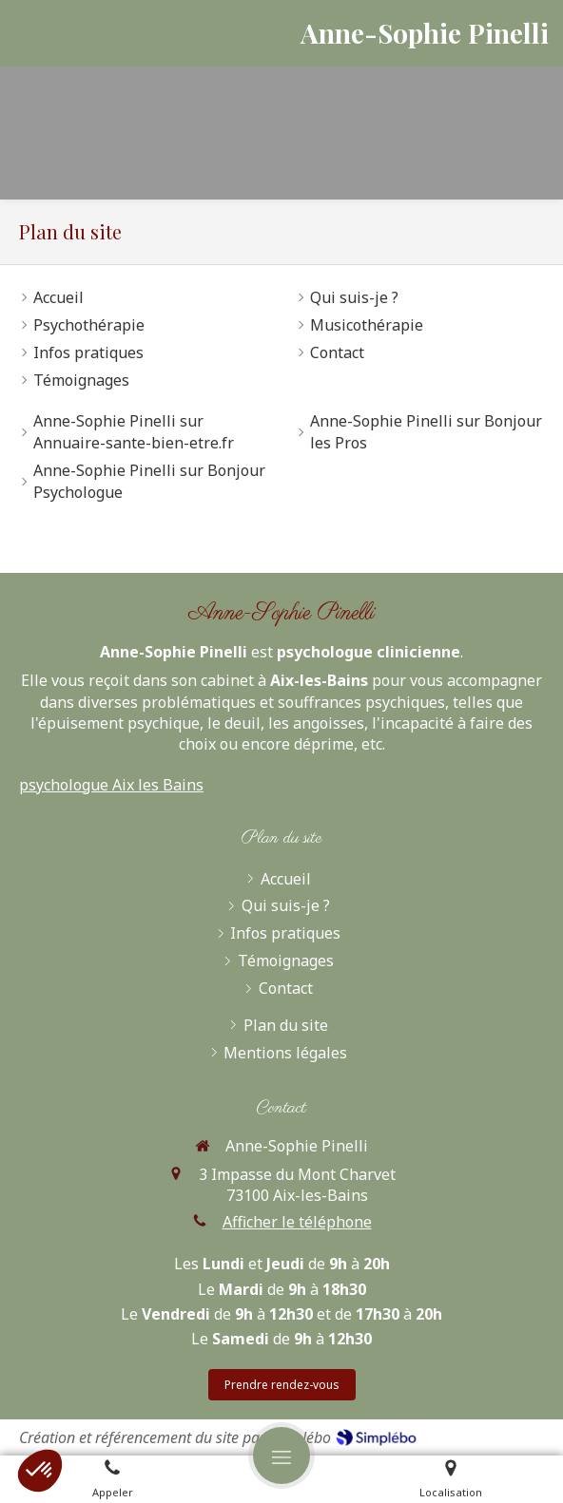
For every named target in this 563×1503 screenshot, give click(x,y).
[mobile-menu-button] (281, 1455)
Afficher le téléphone (297, 1221)
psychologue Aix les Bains (111, 784)
